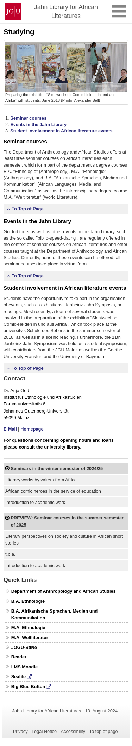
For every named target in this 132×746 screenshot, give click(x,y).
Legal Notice (44, 731)
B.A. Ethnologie (28, 601)
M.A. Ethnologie (28, 627)
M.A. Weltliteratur (29, 637)
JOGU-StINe (24, 647)
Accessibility (73, 731)
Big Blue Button (28, 686)
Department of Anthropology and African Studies (63, 591)
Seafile (18, 676)
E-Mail (10, 429)
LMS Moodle (24, 666)
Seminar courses (28, 118)
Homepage (31, 429)
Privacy (20, 731)
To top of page (103, 731)
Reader (18, 657)
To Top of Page (28, 208)
